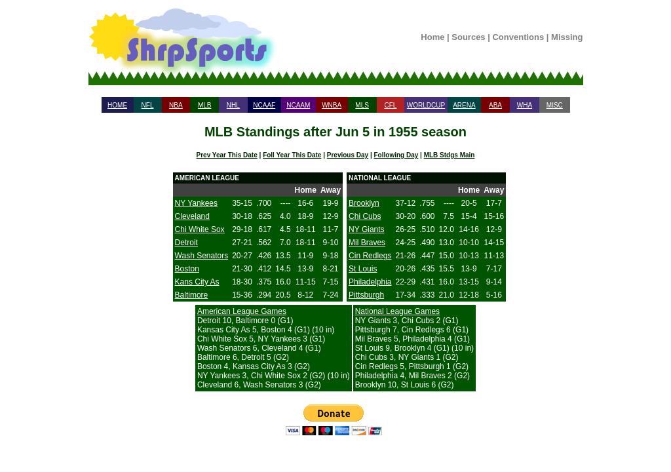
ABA (495, 105)
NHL (233, 105)
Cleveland (192, 216)
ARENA (464, 105)
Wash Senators (202, 255)
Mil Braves (367, 242)
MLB (205, 105)
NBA (176, 105)
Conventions (518, 37)
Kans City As (197, 281)
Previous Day (347, 155)
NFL (148, 105)
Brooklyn (364, 203)
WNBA (331, 105)
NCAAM (298, 105)
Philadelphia (370, 281)
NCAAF (264, 105)
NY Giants (366, 229)
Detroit (186, 242)
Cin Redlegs (370, 255)
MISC (554, 105)
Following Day (396, 155)
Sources (468, 37)
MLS (362, 105)
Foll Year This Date (292, 155)
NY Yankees (196, 203)
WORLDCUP (426, 105)
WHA (524, 105)
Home (432, 37)
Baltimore (191, 295)
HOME (117, 105)
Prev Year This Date (227, 155)
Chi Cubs (365, 216)
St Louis (363, 268)
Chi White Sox (200, 229)
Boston (187, 268)
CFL (390, 105)
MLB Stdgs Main (449, 155)
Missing (567, 37)
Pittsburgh (366, 295)
